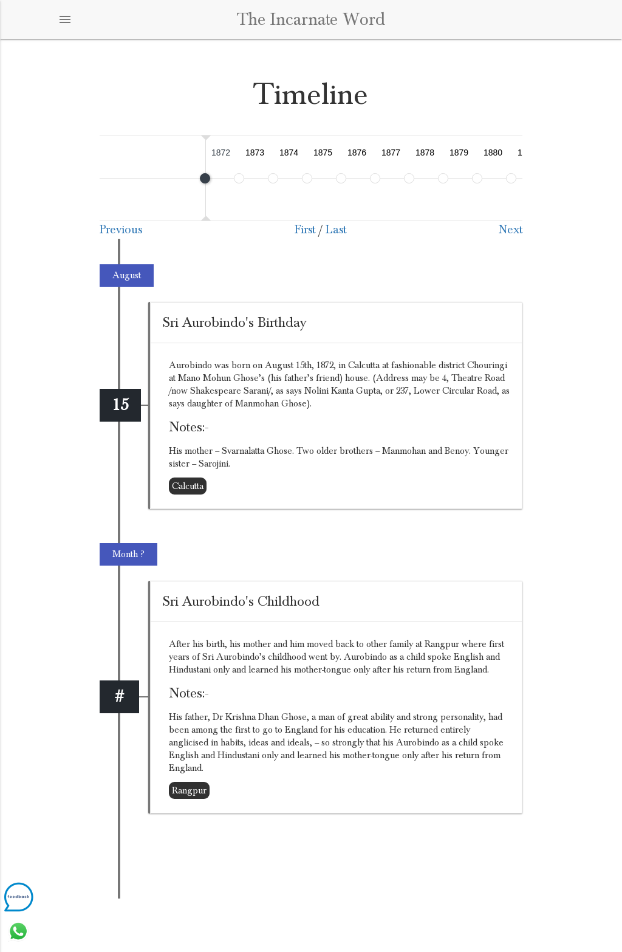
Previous (121, 229)
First (305, 229)
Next (510, 229)
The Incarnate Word (311, 19)
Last (336, 229)
